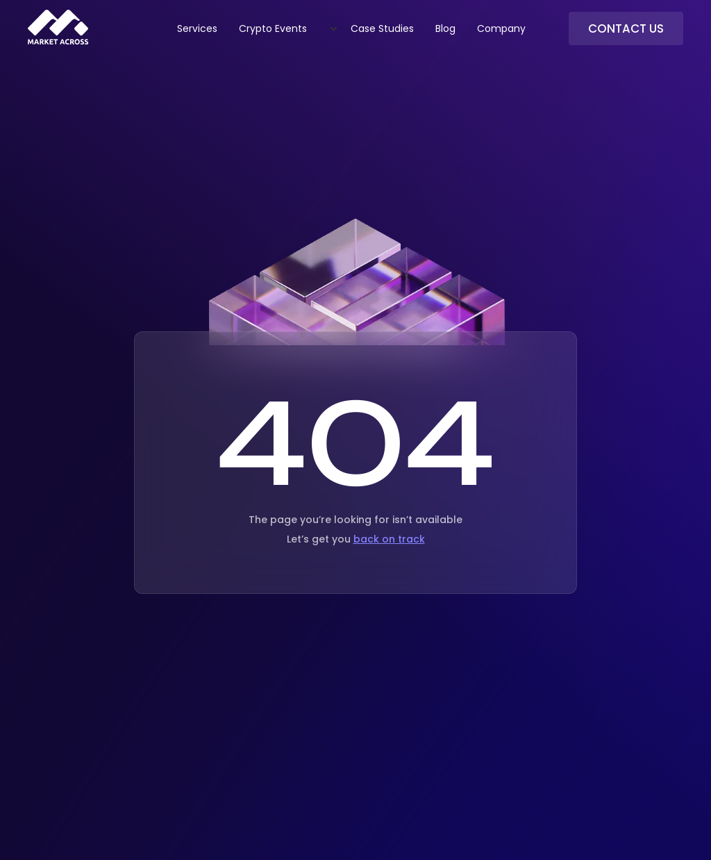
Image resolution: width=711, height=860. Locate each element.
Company (501, 28)
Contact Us (626, 28)
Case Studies (382, 28)
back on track (389, 539)
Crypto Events (273, 28)
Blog (445, 28)
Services (197, 28)
